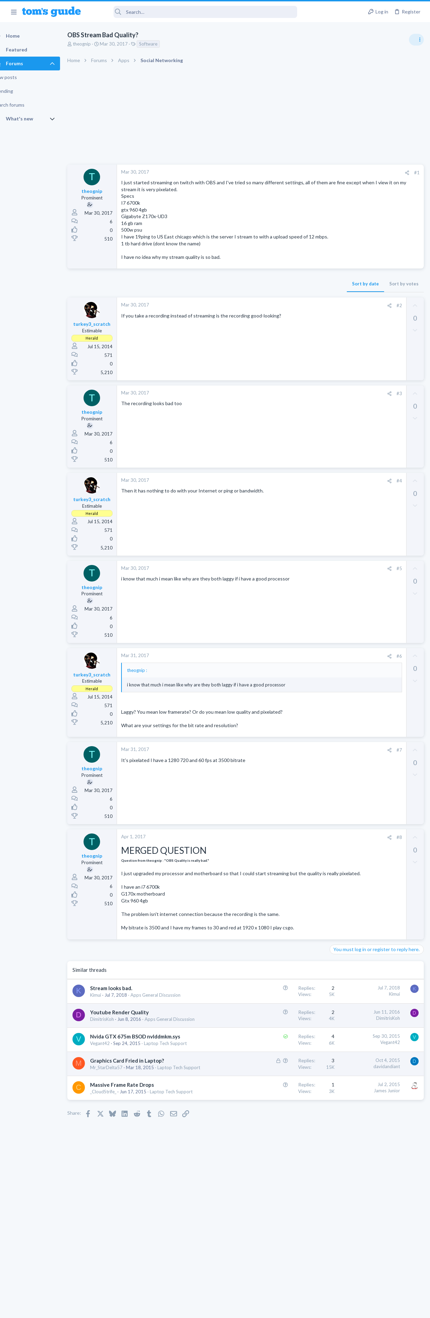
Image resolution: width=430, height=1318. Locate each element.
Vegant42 (112, 1110)
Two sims (342, 476)
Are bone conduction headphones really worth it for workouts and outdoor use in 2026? (375, 397)
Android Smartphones (354, 528)
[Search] (193, 12)
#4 (288, 494)
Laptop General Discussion (359, 462)
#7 (288, 776)
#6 (288, 669)
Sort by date (254, 297)
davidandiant (275, 1139)
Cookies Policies (189, 1308)
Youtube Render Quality (131, 1065)
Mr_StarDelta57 (118, 1147)
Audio (338, 422)
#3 (288, 407)
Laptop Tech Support (123, 1154)
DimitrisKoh (114, 1072)
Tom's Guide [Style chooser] (374, 1280)
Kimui (107, 1041)
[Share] (296, 172)
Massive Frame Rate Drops (134, 1171)
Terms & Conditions (280, 1308)
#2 (288, 319)
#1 (306, 172)
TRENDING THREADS (343, 375)
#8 (288, 864)
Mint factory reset (362, 509)
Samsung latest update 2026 (374, 576)
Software (160, 44)
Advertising (140, 1308)
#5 (288, 582)
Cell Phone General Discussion (362, 495)
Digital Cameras (348, 562)
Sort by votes (292, 297)
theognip (94, 44)
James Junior (276, 1177)
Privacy (233, 1308)
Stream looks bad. (123, 1035)
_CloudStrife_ (115, 1178)
